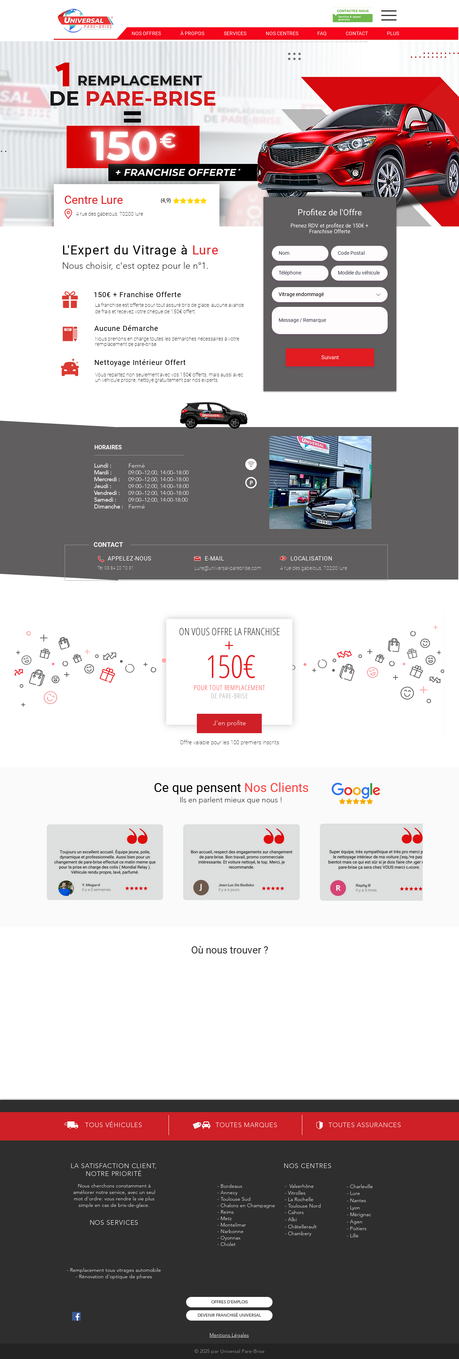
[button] (282, 33)
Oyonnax (231, 1237)
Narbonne (232, 1231)
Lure (355, 1193)
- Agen (355, 1221)
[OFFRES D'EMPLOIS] (229, 1302)
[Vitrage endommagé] (330, 294)
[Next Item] (410, 862)
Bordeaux (231, 1186)
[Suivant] (330, 357)
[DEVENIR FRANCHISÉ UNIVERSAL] (229, 1315)
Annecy (229, 1192)
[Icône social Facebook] (76, 1316)
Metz (225, 1218)
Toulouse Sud (236, 1199)
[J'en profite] (229, 723)
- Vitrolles (295, 1193)
